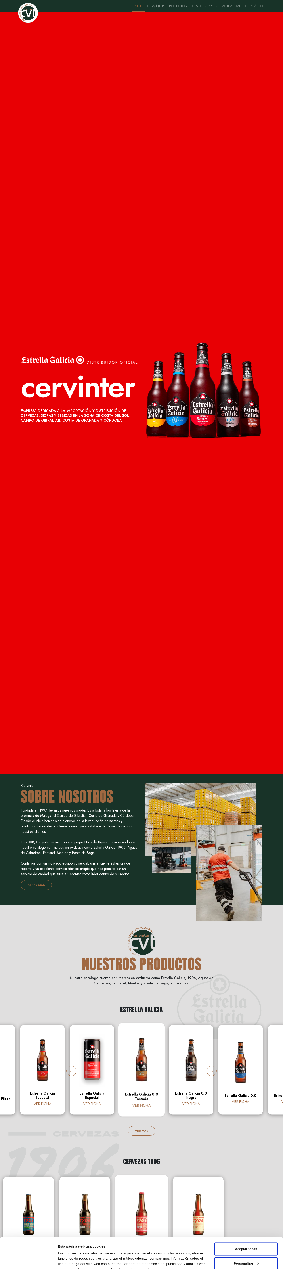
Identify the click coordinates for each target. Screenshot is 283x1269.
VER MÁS (141, 1131)
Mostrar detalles (71, 1260)
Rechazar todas (246, 1246)
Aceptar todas (246, 1217)
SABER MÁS (36, 885)
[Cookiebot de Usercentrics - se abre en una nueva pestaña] (28, 1260)
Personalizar (246, 1231)
